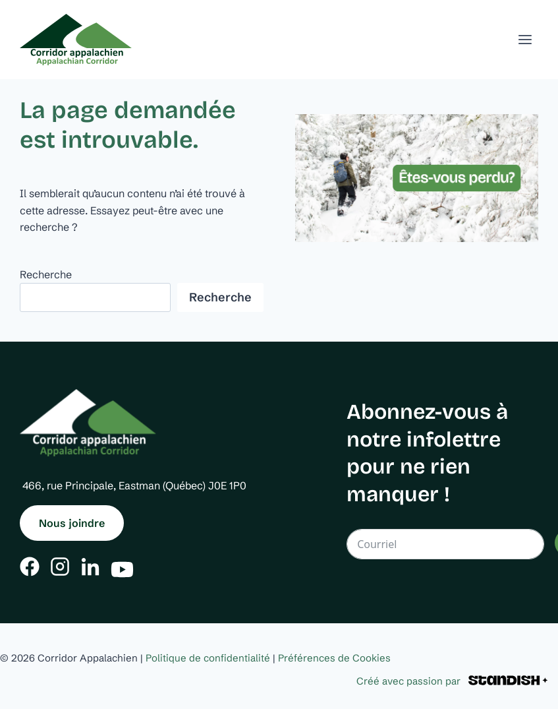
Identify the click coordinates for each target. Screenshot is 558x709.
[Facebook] (30, 566)
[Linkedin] (90, 566)
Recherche (46, 274)
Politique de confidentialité (208, 658)
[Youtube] (122, 566)
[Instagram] (60, 566)
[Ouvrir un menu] (524, 39)
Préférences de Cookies (334, 658)
